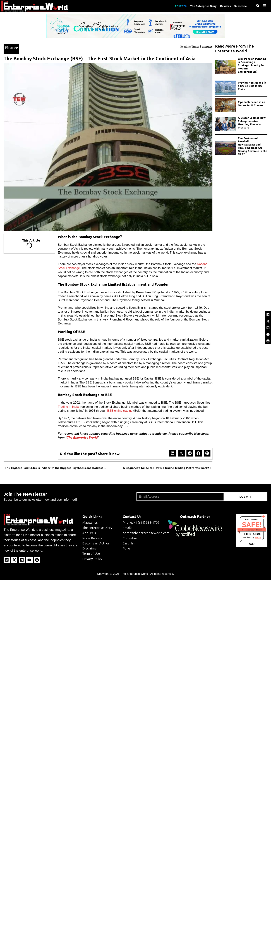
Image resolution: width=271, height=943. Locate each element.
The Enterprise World (82, 437)
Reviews (225, 6)
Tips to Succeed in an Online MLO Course (251, 103)
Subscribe (240, 6)
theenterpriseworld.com (252, 530)
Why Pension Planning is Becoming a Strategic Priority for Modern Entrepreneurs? (252, 65)
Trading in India (68, 406)
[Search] (257, 5)
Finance (11, 47)
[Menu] (265, 6)
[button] (172, 453)
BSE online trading (120, 410)
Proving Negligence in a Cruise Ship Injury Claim (252, 86)
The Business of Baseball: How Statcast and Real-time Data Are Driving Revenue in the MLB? (252, 146)
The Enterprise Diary (203, 6)
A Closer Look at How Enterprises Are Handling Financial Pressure (252, 122)
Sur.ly (258, 537)
